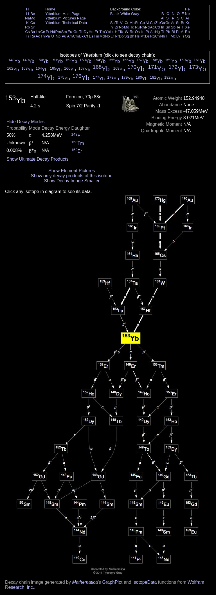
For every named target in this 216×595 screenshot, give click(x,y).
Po (178, 32)
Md (102, 36)
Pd (147, 27)
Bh (132, 36)
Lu (112, 32)
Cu (152, 23)
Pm (58, 32)
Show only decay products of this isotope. (72, 175)
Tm (102, 32)
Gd (75, 32)
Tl (162, 32)
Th (42, 36)
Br (182, 23)
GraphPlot (112, 582)
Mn (132, 23)
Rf (116, 36)
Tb (81, 32)
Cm (76, 36)
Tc (132, 27)
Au (152, 32)
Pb (168, 32)
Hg (157, 32)
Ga (162, 23)
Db (121, 36)
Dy (86, 32)
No (107, 36)
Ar (187, 18)
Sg (126, 36)
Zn (157, 23)
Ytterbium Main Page (62, 14)
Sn (168, 27)
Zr (117, 27)
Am (70, 36)
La (38, 32)
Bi (173, 32)
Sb (173, 27)
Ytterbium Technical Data (66, 23)
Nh (162, 36)
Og (187, 36)
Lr (112, 36)
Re (132, 32)
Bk (81, 36)
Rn (187, 32)
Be (32, 14)
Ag (152, 27)
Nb (121, 27)
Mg (32, 18)
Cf (86, 36)
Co (142, 23)
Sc (112, 23)
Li (27, 14)
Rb (27, 27)
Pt (147, 32)
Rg (152, 36)
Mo (126, 27)
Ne (187, 14)
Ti (116, 23)
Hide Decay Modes (25, 121)
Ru (137, 27)
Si (168, 18)
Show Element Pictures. (72, 170)
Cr (127, 23)
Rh (142, 27)
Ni (147, 23)
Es (91, 36)
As (173, 23)
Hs (137, 36)
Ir (142, 32)
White (125, 14)
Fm (96, 36)
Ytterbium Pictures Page (65, 18)
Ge (167, 23)
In (162, 27)
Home (50, 9)
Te (178, 27)
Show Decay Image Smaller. (72, 180)
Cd (157, 27)
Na (27, 18)
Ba (32, 32)
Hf (116, 32)
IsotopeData (144, 582)
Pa (47, 36)
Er (96, 32)
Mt (142, 36)
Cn (157, 36)
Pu (64, 36)
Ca (32, 23)
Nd (52, 32)
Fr (27, 36)
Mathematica (85, 582)
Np (58, 36)
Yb (107, 32)
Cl (182, 18)
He (187, 9)
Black (115, 14)
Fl (167, 36)
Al (162, 18)
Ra (32, 36)
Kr (187, 23)
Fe (137, 23)
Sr (33, 27)
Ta (121, 32)
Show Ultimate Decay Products (37, 159)
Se (178, 23)
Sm (64, 32)
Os (137, 32)
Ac (38, 36)
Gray (135, 14)
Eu (70, 32)
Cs (27, 32)
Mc (173, 36)
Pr (48, 32)
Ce (42, 32)
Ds (147, 36)
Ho (91, 32)
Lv (178, 36)
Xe (187, 27)
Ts (182, 36)
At (182, 32)
